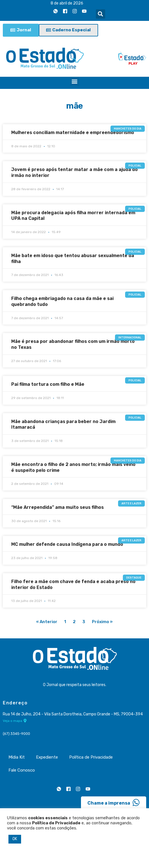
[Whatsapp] (55, 11)
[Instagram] (75, 11)
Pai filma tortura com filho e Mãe (47, 384)
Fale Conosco (21, 770)
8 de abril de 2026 (67, 3)
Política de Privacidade (91, 757)
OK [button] (14, 838)
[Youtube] (84, 11)
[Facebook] (65, 11)
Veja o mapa (15, 721)
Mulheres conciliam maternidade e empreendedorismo (72, 132)
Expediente (47, 757)
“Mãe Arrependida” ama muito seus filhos (57, 507)
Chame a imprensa (113, 803)
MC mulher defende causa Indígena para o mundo (67, 544)
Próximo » (102, 621)
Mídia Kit (16, 757)
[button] (100, 14)
